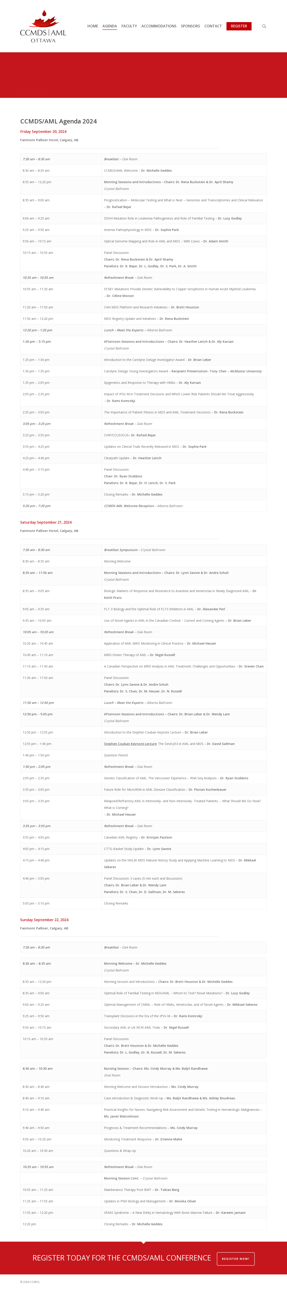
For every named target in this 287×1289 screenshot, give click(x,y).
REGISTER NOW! (236, 1259)
